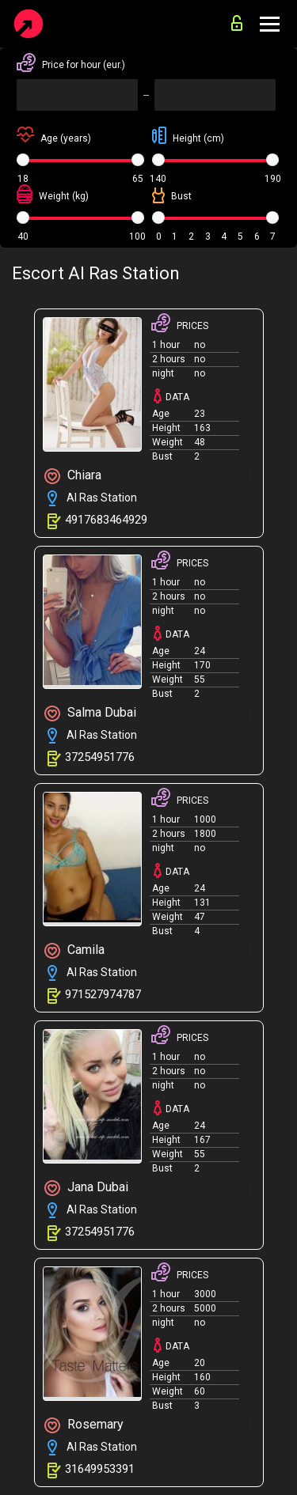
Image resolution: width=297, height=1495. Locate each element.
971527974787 (103, 994)
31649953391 (100, 1469)
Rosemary (84, 1425)
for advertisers (236, 23)
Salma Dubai (90, 713)
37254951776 (100, 757)
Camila (74, 950)
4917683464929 (106, 520)
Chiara (72, 475)
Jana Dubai (86, 1187)
